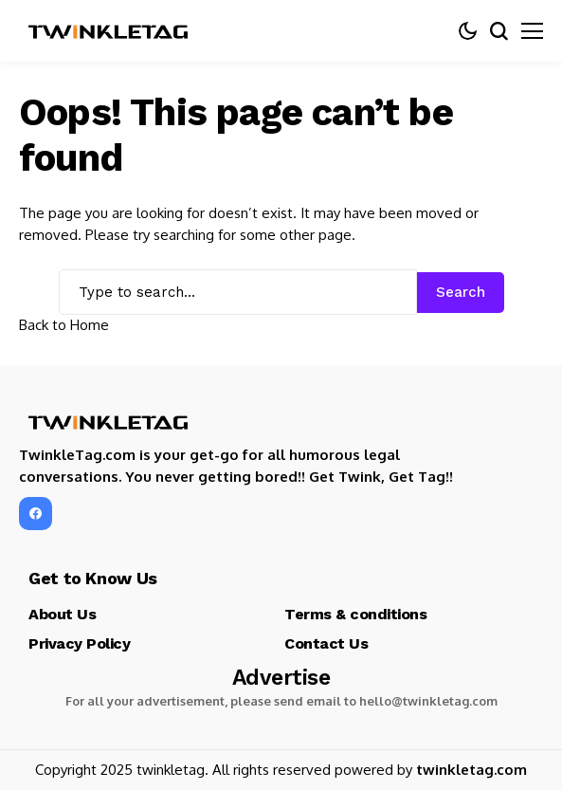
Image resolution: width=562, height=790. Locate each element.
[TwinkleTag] (109, 31)
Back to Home (64, 325)
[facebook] (35, 513)
